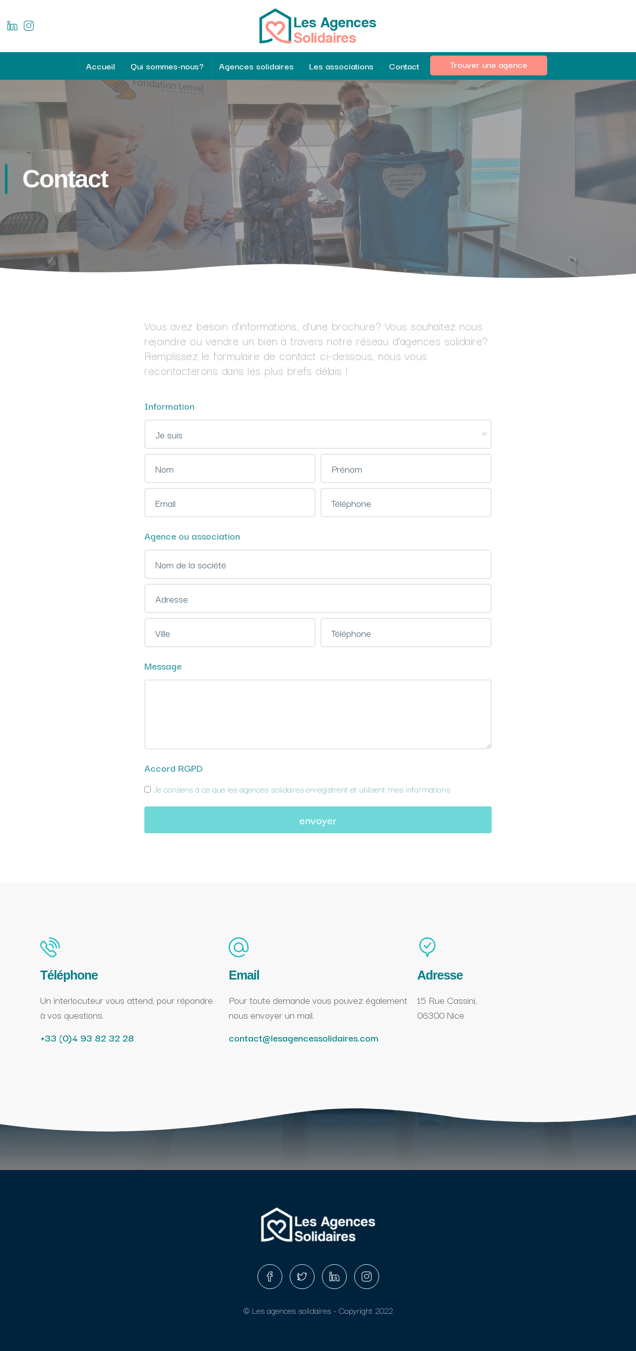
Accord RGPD (173, 767)
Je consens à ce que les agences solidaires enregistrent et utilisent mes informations (297, 789)
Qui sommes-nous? (166, 65)
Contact (404, 65)
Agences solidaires (256, 65)
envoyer (318, 820)
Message (163, 665)
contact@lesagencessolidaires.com (304, 1037)
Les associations (341, 65)
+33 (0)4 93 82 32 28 (87, 1037)
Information (169, 405)
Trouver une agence (488, 64)
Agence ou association (192, 535)
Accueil (100, 65)
